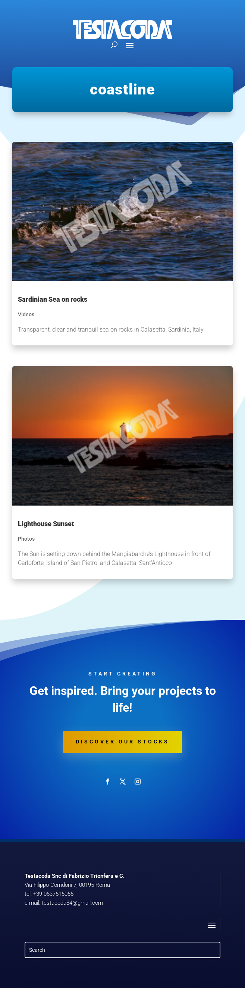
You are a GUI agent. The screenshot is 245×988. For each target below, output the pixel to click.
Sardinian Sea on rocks (52, 299)
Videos (26, 314)
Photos (26, 539)
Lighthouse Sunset (46, 524)
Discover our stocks (122, 742)
